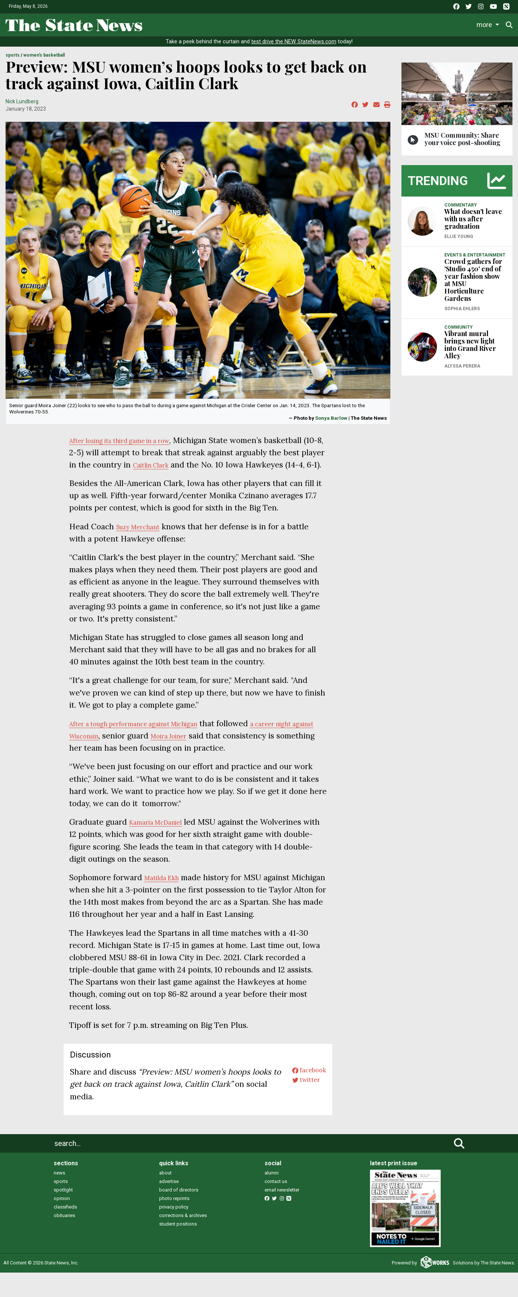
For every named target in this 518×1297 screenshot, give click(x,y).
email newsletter (282, 1214)
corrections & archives (183, 1240)
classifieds (65, 1231)
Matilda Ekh (166, 890)
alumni (272, 1197)
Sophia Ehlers (462, 308)
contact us (276, 1206)
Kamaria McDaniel (162, 834)
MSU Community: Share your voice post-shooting (462, 139)
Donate (488, 25)
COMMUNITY (458, 327)
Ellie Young (458, 236)
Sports (224, 24)
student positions (178, 1248)
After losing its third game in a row (132, 440)
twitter (300, 1109)
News (166, 24)
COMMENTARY (460, 205)
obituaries (64, 1240)
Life (194, 24)
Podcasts (366, 24)
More (454, 24)
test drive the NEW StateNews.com (293, 41)
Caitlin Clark (247, 465)
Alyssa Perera (462, 366)
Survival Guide (269, 24)
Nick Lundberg (22, 101)
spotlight (63, 1214)
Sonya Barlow (331, 418)
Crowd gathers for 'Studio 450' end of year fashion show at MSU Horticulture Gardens (473, 280)
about (165, 1197)
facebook (304, 1097)
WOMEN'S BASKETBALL (44, 55)
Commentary (318, 24)
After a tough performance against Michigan (150, 736)
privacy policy (173, 1231)
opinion (62, 1223)
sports (61, 1206)
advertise (169, 1206)
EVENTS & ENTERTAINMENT (474, 255)
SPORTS (13, 55)
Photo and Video (413, 24)
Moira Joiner (232, 748)
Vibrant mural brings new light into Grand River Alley (470, 344)
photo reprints (174, 1223)
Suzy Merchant (144, 539)
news (59, 1197)
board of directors (178, 1214)
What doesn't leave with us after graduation (473, 219)
